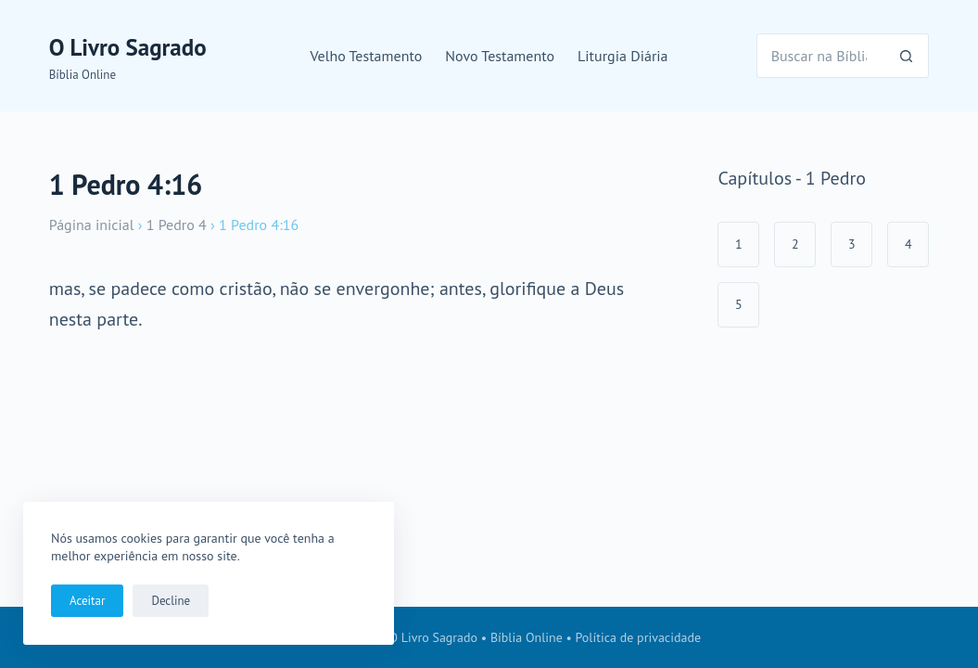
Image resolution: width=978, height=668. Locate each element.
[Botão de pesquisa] (906, 55)
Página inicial (91, 224)
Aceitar (87, 601)
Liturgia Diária (623, 55)
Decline (170, 601)
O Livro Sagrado (128, 47)
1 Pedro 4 (176, 224)
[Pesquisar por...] (820, 55)
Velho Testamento (366, 55)
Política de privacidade (639, 637)
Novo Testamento (499, 55)
